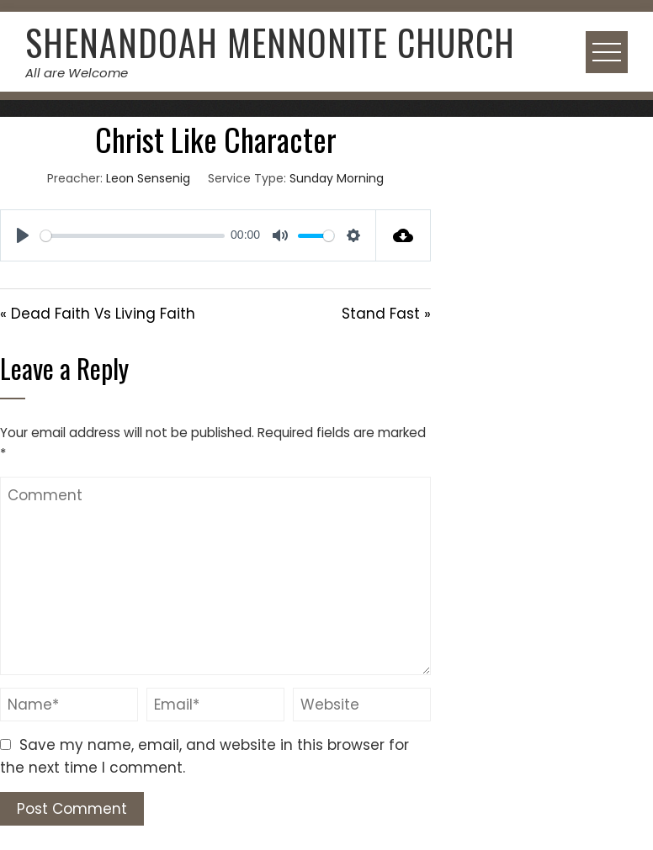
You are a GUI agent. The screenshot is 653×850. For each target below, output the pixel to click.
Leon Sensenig (148, 178)
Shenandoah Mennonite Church (270, 42)
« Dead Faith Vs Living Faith (97, 314)
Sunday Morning (336, 178)
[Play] (22, 235)
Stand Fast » (386, 314)
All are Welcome (76, 73)
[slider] (132, 236)
